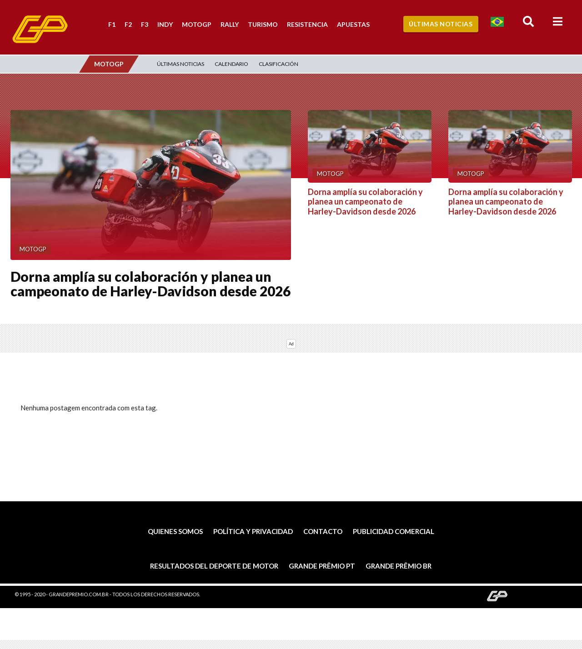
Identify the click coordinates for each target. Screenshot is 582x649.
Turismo (263, 24)
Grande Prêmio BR (398, 566)
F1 (111, 24)
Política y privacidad (253, 531)
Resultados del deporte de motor (214, 566)
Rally (230, 24)
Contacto (322, 531)
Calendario (231, 63)
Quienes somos (175, 531)
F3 (144, 24)
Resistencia (307, 24)
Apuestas (353, 24)
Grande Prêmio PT (322, 566)
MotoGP (196, 24)
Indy (165, 24)
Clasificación (278, 63)
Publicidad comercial (393, 531)
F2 (128, 24)
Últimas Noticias (440, 24)
